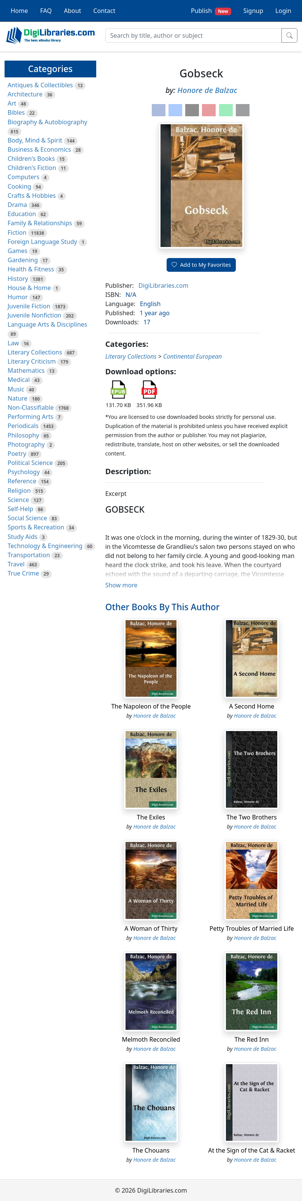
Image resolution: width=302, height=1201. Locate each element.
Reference (22, 481)
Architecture (25, 94)
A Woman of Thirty (150, 928)
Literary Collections (35, 352)
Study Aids (22, 536)
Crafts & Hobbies (32, 195)
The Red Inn (252, 1039)
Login (283, 10)
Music (16, 389)
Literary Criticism (32, 361)
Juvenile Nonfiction (34, 315)
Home (19, 10)
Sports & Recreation (36, 527)
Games (17, 251)
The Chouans (151, 1150)
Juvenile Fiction (29, 306)
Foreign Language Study (42, 241)
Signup (253, 10)
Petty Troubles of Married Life (252, 928)
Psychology (24, 472)
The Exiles (151, 817)
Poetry (17, 453)
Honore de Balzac (207, 90)
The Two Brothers (251, 817)
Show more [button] (121, 585)
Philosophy (23, 435)
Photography (26, 444)
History (18, 278)
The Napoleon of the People (151, 706)
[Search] (193, 35)
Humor (18, 297)
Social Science (27, 518)
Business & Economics (39, 149)
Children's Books (31, 158)
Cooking (19, 186)
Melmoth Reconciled (151, 1039)
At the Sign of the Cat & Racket (251, 1150)
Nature (17, 398)
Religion (19, 490)
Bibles (16, 112)
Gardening (23, 260)
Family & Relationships (40, 223)
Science (18, 499)
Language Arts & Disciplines (47, 324)
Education (22, 214)
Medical (19, 379)
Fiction (17, 232)
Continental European (192, 356)
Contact (104, 10)
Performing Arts (30, 416)
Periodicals (23, 426)
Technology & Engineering (45, 546)
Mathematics (26, 370)
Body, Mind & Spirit (35, 140)
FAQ (46, 10)
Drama (17, 204)
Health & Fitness (31, 269)
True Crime (23, 573)
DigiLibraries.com (163, 285)
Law (13, 343)
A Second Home (251, 706)
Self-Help (20, 509)
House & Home (29, 288)
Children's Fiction (32, 168)
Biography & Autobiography (47, 122)
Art (12, 103)
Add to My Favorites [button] (201, 264)
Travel (16, 564)
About (72, 10)
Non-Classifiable (31, 407)
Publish (211, 10)
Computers (24, 177)
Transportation (29, 555)
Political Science (30, 463)
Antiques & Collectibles (40, 85)
